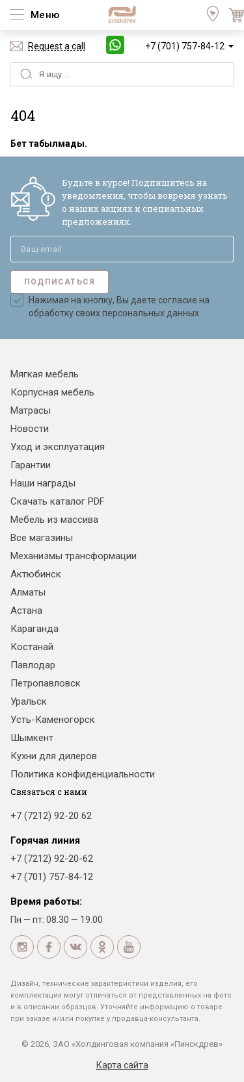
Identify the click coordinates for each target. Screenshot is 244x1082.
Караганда (34, 629)
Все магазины (41, 538)
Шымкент (31, 738)
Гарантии (30, 465)
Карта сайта (122, 1065)
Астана (26, 610)
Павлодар (32, 665)
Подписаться (59, 281)
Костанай (31, 647)
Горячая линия (45, 840)
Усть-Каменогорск (52, 719)
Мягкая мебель (44, 374)
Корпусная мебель (52, 392)
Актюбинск (35, 574)
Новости (29, 428)
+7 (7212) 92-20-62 (51, 858)
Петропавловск (45, 683)
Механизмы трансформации (73, 556)
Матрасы (30, 410)
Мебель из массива (54, 519)
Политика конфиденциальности (82, 774)
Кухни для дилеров (53, 756)
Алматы (28, 592)
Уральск (28, 701)
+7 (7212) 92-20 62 (51, 816)
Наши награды (42, 483)
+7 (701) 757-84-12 (184, 46)
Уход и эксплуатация (57, 447)
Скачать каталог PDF (57, 501)
